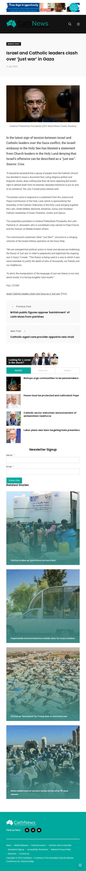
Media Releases (21, 845)
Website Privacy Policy (61, 849)
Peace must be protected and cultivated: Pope (51, 395)
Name (10, 455)
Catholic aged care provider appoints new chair (42, 337)
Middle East (13, 44)
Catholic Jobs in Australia (60, 845)
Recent (18, 371)
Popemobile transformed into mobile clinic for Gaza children (43, 638)
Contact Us (24, 854)
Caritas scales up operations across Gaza (33, 560)
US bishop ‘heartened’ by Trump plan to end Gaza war (39, 716)
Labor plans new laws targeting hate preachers (52, 430)
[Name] (43, 460)
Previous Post (20, 306)
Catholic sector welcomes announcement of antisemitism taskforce (50, 414)
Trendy (67, 371)
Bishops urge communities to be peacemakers (51, 378)
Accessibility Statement (37, 849)
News (8, 845)
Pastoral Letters (38, 845)
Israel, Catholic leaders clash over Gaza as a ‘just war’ (33, 293)
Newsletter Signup (16, 849)
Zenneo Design (27, 861)
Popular (43, 371)
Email (10, 466)
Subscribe (14, 480)
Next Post (18, 331)
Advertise (12, 854)
